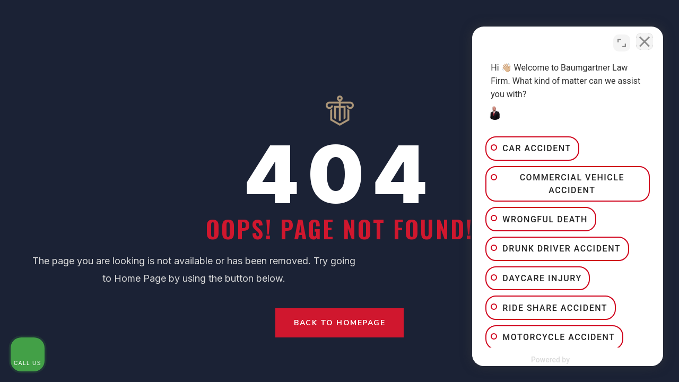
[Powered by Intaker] (588, 360)
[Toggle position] (621, 42)
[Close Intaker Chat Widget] (644, 42)
